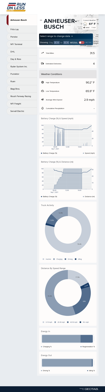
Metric (88, 42)
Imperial (74, 42)
